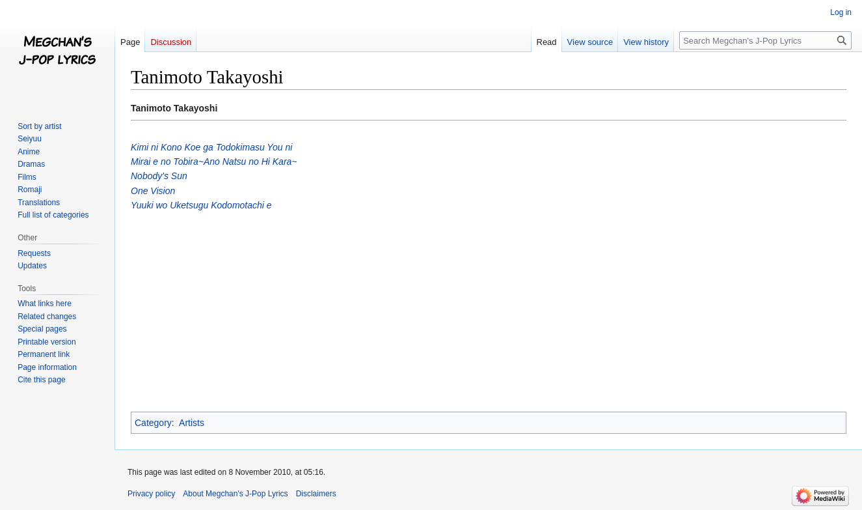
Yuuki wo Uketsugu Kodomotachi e (201, 205)
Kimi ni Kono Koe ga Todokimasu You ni (211, 147)
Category (153, 423)
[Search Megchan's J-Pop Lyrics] (765, 40)
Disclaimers (316, 493)
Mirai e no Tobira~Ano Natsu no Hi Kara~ (214, 161)
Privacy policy (151, 493)
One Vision (153, 191)
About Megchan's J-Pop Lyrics (235, 493)
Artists (191, 423)
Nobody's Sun (159, 176)
